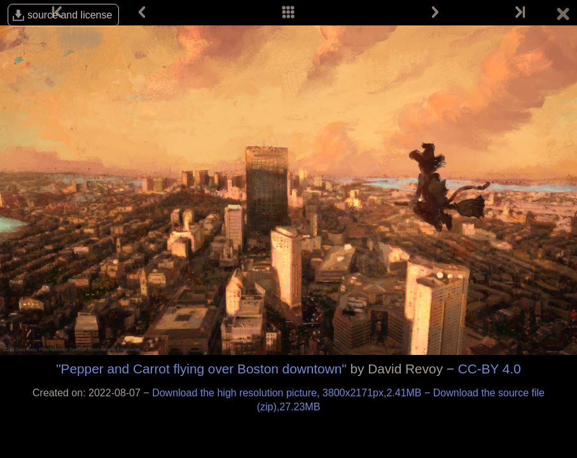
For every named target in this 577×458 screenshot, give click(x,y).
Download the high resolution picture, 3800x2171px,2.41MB (288, 392)
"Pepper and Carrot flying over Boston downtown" (201, 368)
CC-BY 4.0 (489, 368)
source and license (69, 15)
